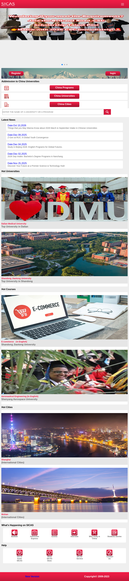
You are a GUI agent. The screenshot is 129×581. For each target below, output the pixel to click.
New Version (32, 576)
